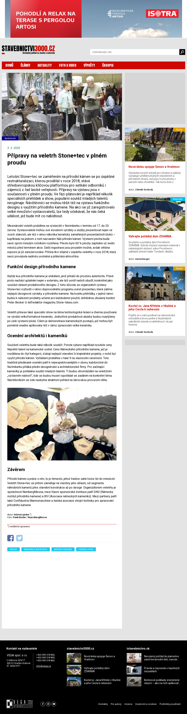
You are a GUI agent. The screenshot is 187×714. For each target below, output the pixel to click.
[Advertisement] (62, 587)
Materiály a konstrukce (35, 549)
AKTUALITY (45, 65)
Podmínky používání (170, 704)
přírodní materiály (63, 549)
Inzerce (128, 704)
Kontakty (103, 704)
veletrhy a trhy (86, 549)
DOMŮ (9, 65)
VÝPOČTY (89, 65)
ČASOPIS (108, 65)
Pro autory (116, 704)
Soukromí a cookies (146, 704)
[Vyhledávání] (134, 52)
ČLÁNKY (25, 65)
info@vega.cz (43, 666)
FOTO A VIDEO (67, 65)
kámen (13, 549)
